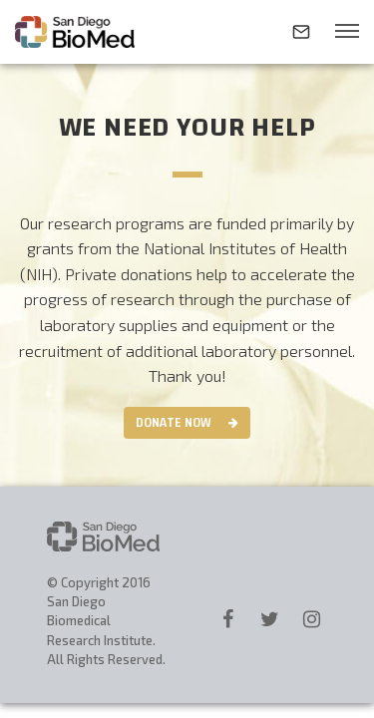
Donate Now (173, 423)
